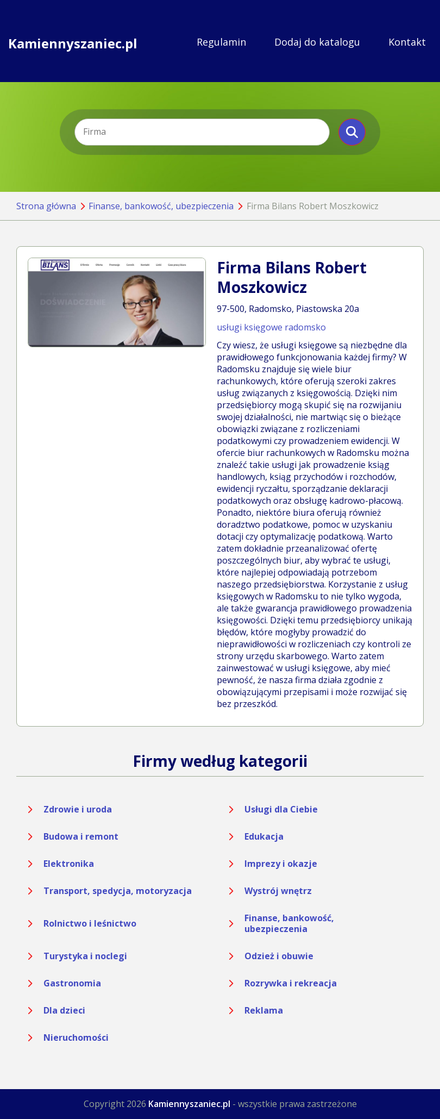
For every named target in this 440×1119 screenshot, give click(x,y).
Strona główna (46, 206)
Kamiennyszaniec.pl (72, 42)
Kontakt (407, 41)
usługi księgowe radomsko (271, 327)
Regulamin (221, 41)
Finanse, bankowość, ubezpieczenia (161, 206)
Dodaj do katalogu (317, 41)
